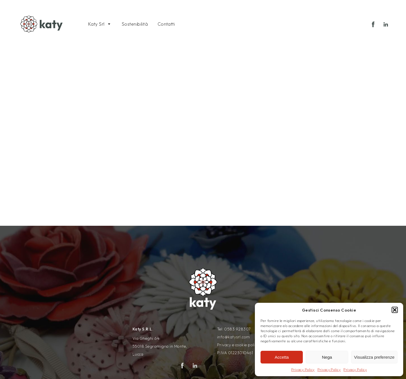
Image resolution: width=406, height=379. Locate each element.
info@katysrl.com (233, 336)
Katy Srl (96, 24)
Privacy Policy (303, 369)
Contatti (166, 24)
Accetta (282, 357)
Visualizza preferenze (374, 357)
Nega (327, 357)
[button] (395, 310)
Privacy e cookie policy (238, 344)
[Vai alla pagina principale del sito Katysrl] (41, 22)
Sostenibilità (135, 24)
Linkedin (387, 26)
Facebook (375, 26)
